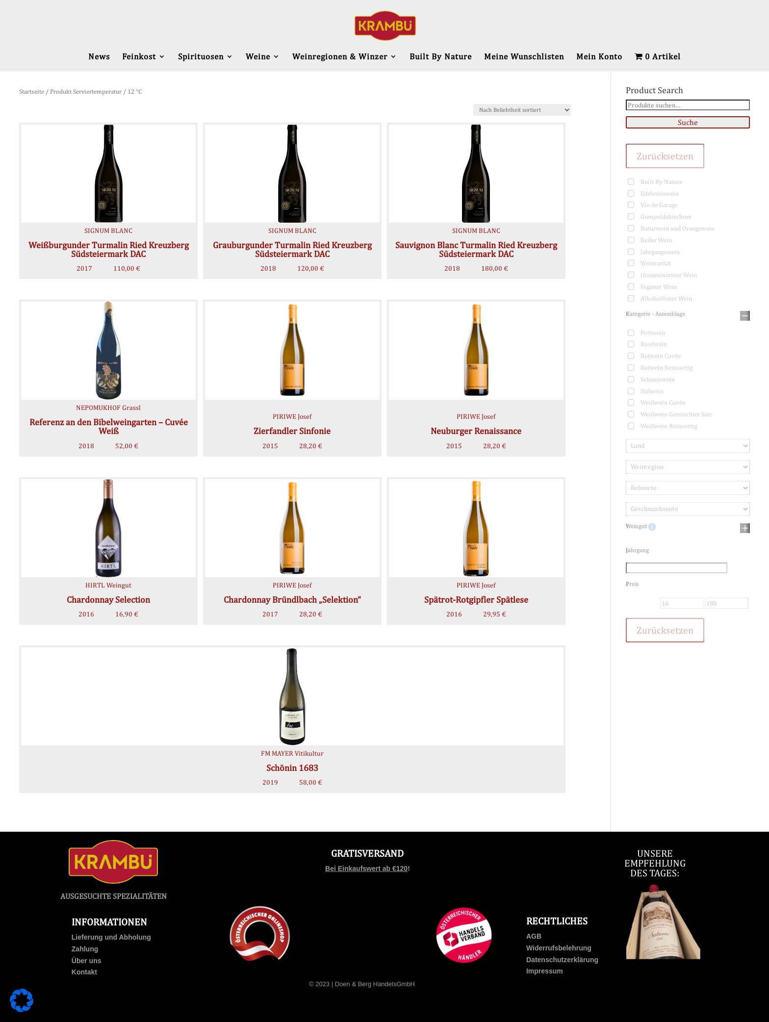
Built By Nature (441, 57)
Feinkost (139, 57)
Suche (688, 122)
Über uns (87, 961)
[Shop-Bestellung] (522, 110)
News (99, 57)
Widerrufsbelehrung (558, 948)
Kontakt (84, 972)
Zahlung (85, 949)
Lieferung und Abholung (111, 937)
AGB (533, 936)
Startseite (31, 91)
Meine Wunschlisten (524, 57)
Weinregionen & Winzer (339, 57)
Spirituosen (201, 57)
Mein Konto (599, 57)
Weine (258, 57)
